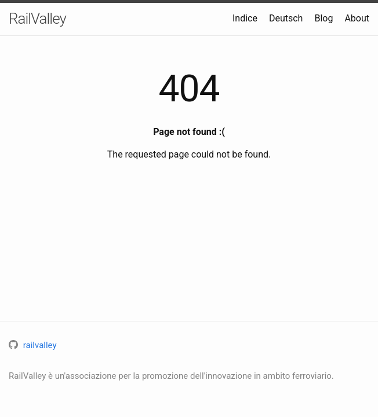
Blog (323, 18)
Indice (244, 18)
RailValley (37, 18)
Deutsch (286, 18)
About (356, 18)
